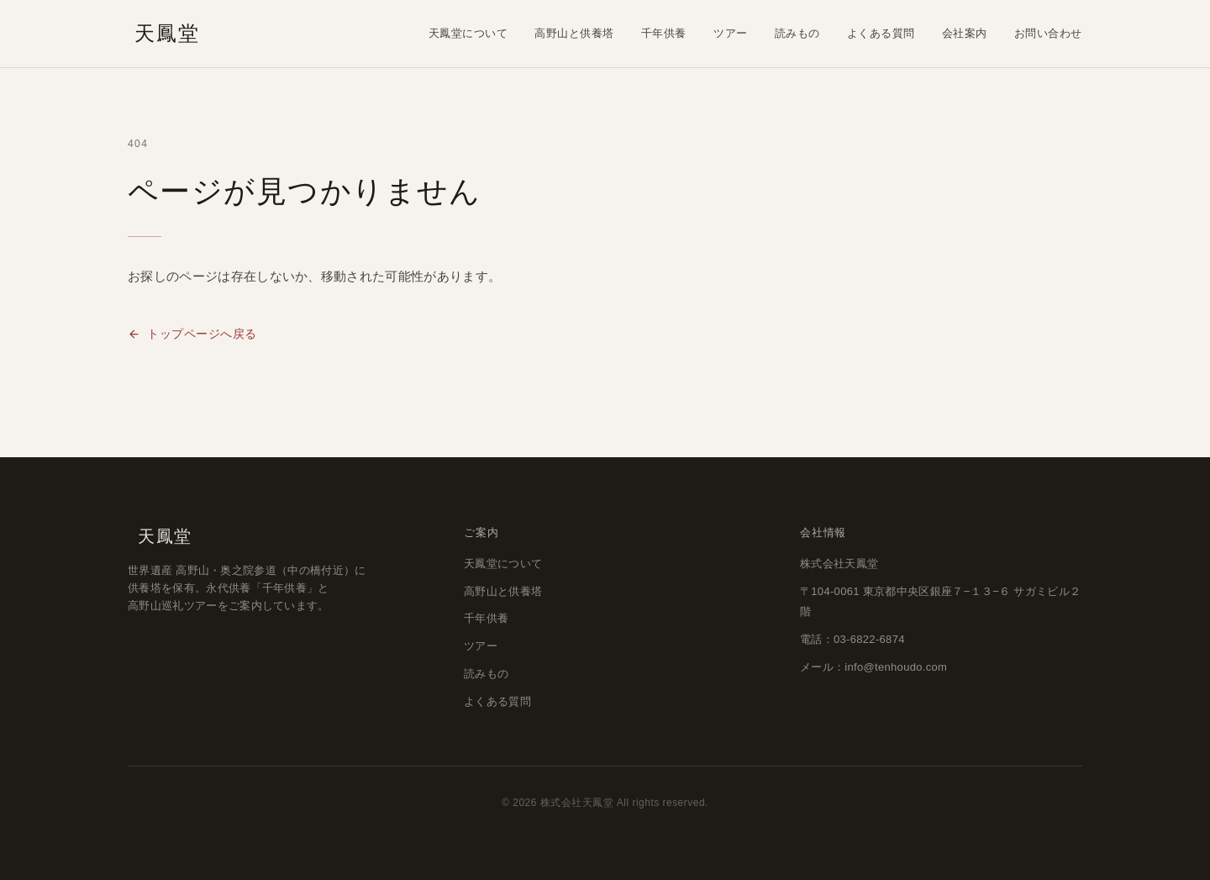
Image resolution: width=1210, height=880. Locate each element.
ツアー (730, 33)
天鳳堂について (468, 33)
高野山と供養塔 (574, 33)
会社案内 (964, 33)
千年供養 (664, 33)
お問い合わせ (1048, 33)
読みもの (797, 33)
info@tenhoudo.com (895, 667)
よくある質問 (881, 33)
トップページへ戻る (192, 333)
